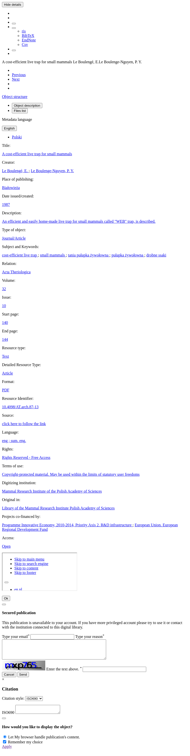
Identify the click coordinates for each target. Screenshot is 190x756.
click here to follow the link (24, 424)
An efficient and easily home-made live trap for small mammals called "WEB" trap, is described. (79, 221)
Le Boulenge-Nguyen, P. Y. (52, 171)
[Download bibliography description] (14, 28)
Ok (6, 598)
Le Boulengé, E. (15, 171)
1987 (6, 204)
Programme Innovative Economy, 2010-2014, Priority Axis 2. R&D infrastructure (67, 525)
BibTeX (28, 35)
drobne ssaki (156, 255)
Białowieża (11, 188)
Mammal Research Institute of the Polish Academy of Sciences (52, 491)
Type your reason (89, 636)
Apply (7, 752)
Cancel (9, 678)
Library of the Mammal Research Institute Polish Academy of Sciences (58, 508)
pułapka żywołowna (128, 255)
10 (4, 306)
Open (6, 546)
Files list (20, 111)
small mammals (53, 255)
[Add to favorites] (14, 23)
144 (5, 339)
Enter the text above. (64, 673)
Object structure (14, 96)
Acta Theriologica (16, 272)
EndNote (29, 40)
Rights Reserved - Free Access (26, 457)
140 (5, 322)
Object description (27, 105)
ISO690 (8, 718)
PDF (5, 390)
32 (4, 289)
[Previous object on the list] (19, 75)
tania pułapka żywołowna (89, 255)
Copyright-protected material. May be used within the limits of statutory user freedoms (71, 474)
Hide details (12, 4)
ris (24, 31)
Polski (17, 137)
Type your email (15, 636)
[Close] (4, 604)
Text (5, 356)
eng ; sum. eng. (14, 441)
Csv (25, 44)
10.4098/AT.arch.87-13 (20, 407)
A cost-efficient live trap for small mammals (37, 154)
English (9, 128)
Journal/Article (14, 238)
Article (7, 373)
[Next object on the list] (16, 79)
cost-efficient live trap (20, 255)
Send (23, 678)
